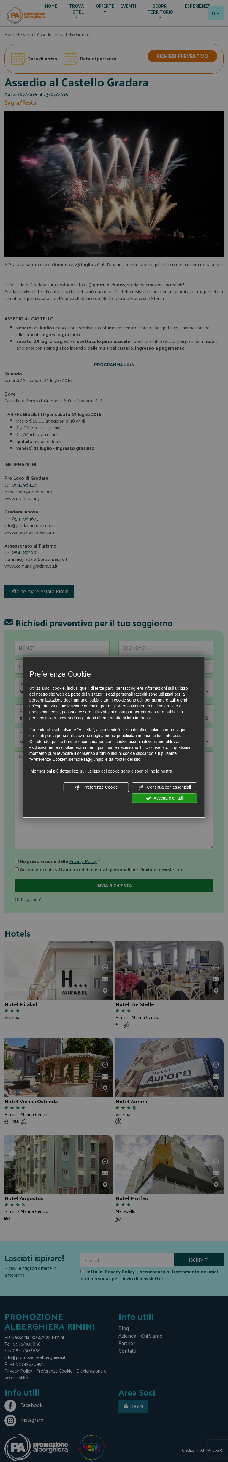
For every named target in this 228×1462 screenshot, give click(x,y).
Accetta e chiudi (164, 798)
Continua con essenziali (164, 787)
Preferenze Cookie (96, 787)
